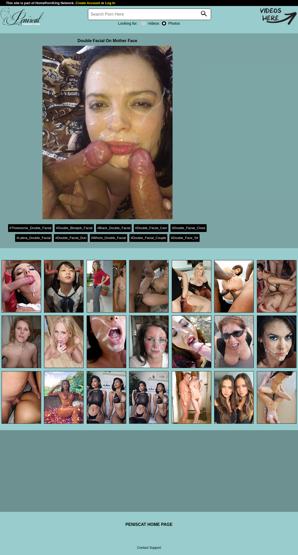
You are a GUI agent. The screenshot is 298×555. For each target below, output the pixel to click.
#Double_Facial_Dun (70, 238)
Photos (171, 23)
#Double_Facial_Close (188, 228)
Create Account (87, 3)
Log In (110, 3)
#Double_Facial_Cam (151, 228)
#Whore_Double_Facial (108, 238)
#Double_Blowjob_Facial (74, 228)
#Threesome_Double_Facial (30, 228)
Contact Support (149, 548)
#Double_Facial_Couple (148, 238)
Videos (150, 23)
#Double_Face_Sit (184, 238)
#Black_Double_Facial (113, 228)
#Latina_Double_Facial (33, 238)
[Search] (149, 14)
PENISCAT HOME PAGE (149, 524)
